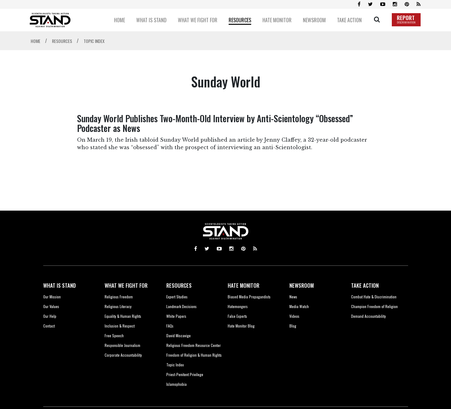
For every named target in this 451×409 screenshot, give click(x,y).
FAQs (170, 325)
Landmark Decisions (181, 306)
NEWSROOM (301, 285)
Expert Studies (177, 296)
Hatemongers (238, 306)
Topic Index (175, 364)
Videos (294, 316)
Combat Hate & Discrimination (374, 296)
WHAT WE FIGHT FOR (126, 285)
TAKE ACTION (365, 285)
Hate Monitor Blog (241, 325)
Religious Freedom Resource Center (193, 345)
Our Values (51, 306)
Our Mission (52, 296)
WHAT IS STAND (59, 285)
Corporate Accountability (123, 355)
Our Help (49, 316)
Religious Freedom (119, 296)
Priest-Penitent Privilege (184, 374)
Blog (292, 325)
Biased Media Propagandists (249, 296)
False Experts (237, 316)
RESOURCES (179, 285)
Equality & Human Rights (123, 316)
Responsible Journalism (122, 345)
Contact (49, 325)
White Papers (176, 316)
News (293, 296)
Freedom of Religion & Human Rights (194, 355)
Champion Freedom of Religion (374, 306)
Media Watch (299, 306)
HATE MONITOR (243, 285)
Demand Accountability (368, 316)
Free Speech (114, 335)
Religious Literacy (118, 306)
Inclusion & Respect (120, 325)
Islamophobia (176, 384)
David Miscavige (178, 335)
